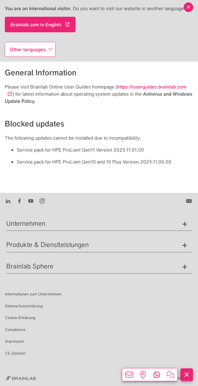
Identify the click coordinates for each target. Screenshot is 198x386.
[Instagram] (42, 201)
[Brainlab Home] (20, 378)
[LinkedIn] (8, 201)
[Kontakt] (189, 201)
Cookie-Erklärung (20, 317)
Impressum (14, 341)
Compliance (15, 329)
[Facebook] (19, 201)
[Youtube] (31, 201)
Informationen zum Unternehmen (33, 294)
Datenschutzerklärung (24, 306)
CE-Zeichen (15, 353)
